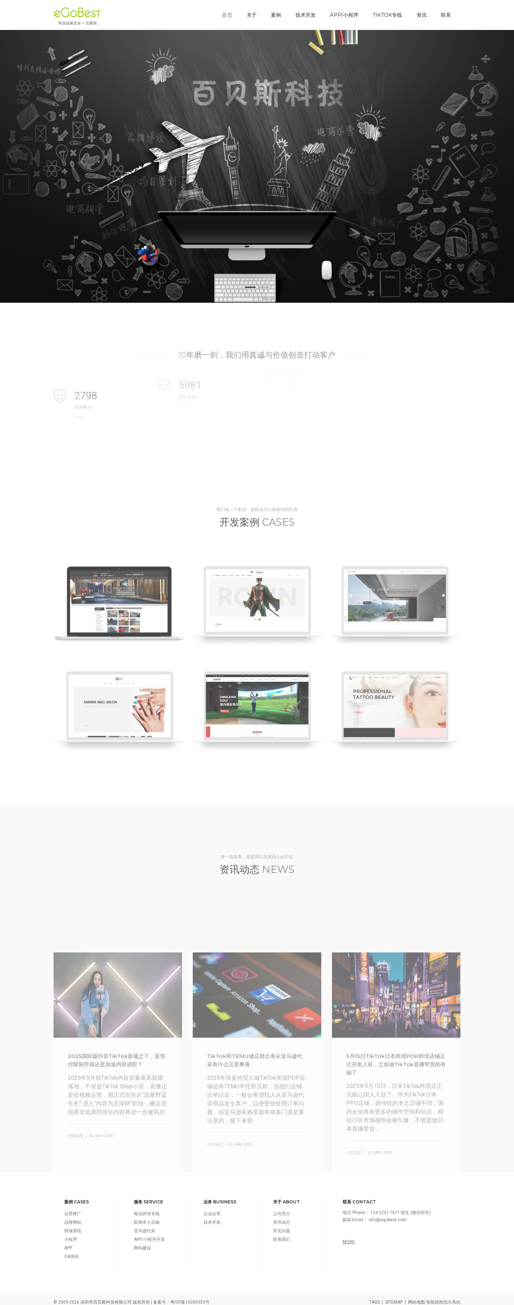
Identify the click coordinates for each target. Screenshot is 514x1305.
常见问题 (281, 1226)
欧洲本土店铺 (147, 1218)
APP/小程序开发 (149, 1235)
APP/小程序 (343, 13)
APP (68, 1243)
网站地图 (416, 1297)
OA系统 (71, 1252)
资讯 (420, 13)
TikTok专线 (386, 13)
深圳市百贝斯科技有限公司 (106, 1297)
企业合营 (212, 1209)
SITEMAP (394, 1297)
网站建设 (142, 1243)
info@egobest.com (388, 1215)
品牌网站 (72, 1218)
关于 (250, 13)
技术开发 (304, 13)
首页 (226, 13)
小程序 (70, 1235)
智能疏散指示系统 (443, 1297)
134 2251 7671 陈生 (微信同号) (400, 1208)
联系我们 (281, 1235)
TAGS (374, 1297)
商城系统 (72, 1226)
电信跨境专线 (147, 1209)
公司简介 (281, 1209)
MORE (349, 1237)
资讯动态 (281, 1218)
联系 (445, 13)
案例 (275, 13)
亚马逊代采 (144, 1226)
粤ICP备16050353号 (190, 1297)
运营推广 (72, 1209)
